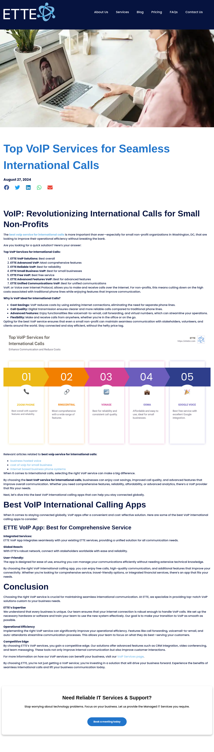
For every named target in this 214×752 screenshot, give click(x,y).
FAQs (174, 12)
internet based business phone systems (38, 469)
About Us (101, 12)
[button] (6, 187)
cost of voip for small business (31, 465)
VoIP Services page (130, 657)
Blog (140, 12)
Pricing (156, 12)
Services (122, 12)
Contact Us (194, 12)
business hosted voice (25, 461)
